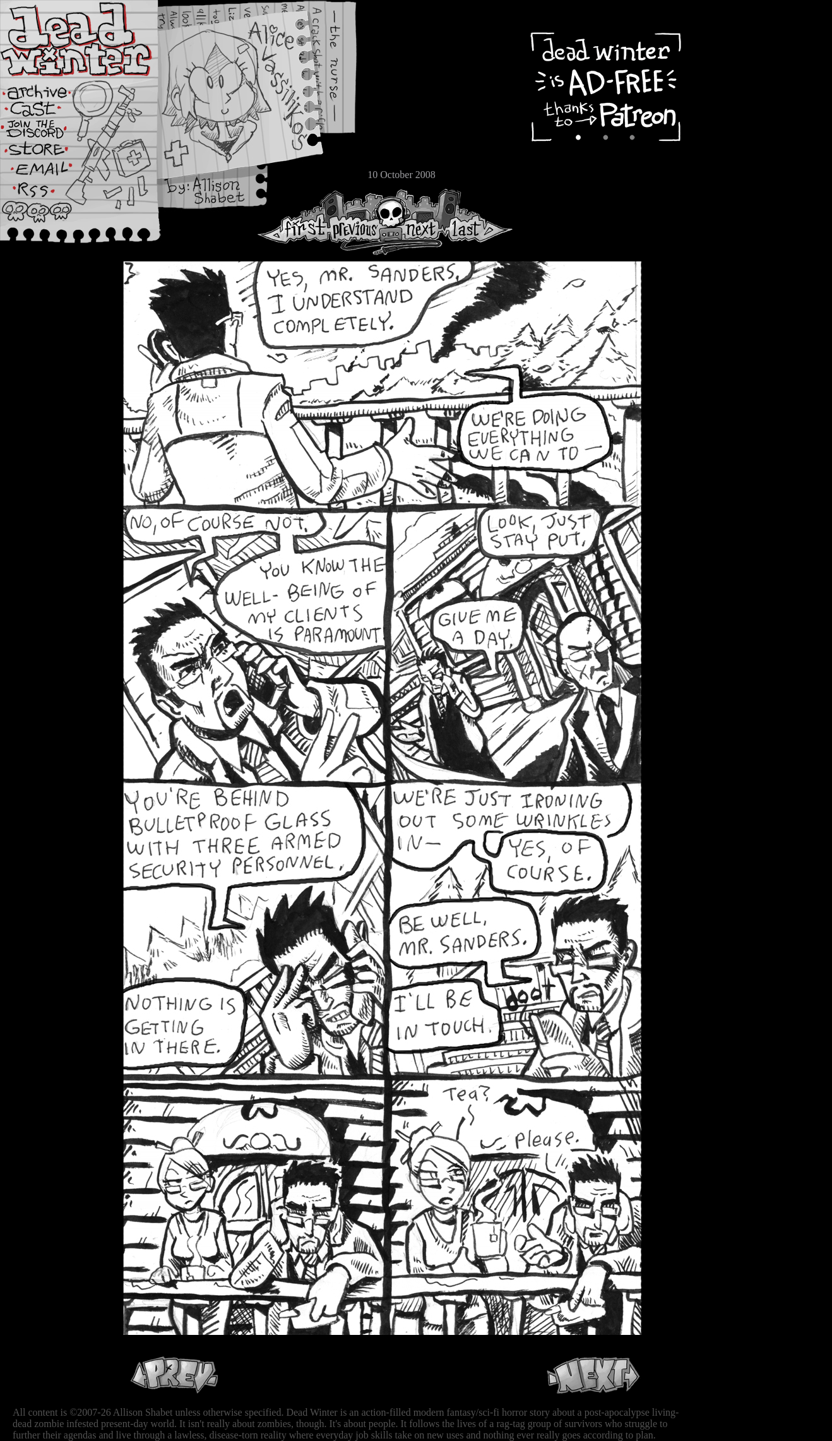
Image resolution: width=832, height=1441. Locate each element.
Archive (47, 91)
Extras (47, 133)
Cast (47, 112)
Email (47, 173)
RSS (47, 196)
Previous (360, 222)
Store (47, 153)
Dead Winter (94, 40)
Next (417, 222)
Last (478, 222)
